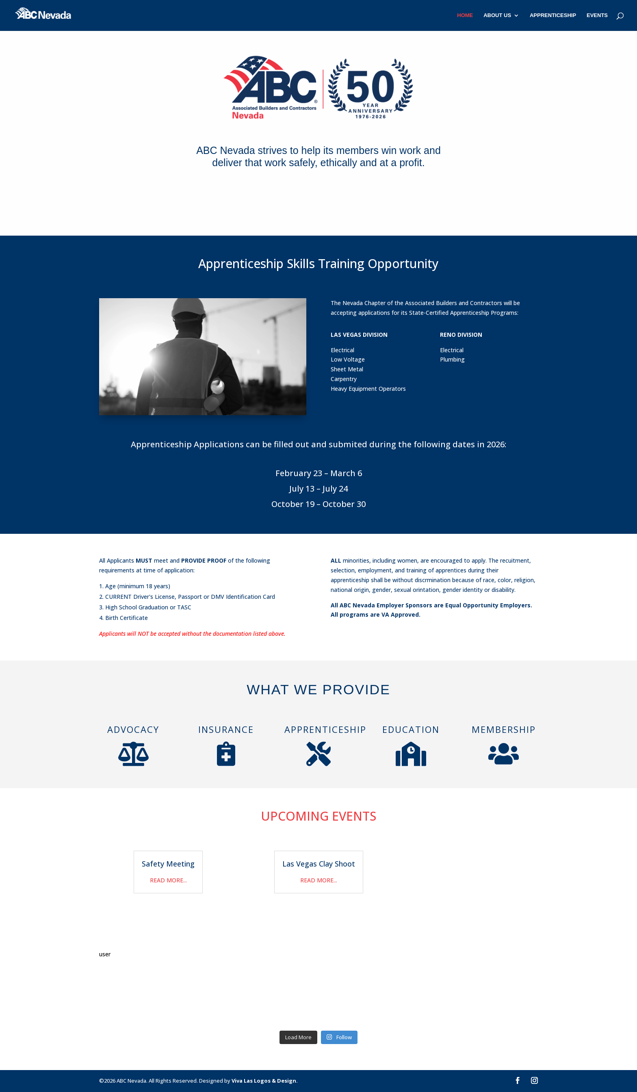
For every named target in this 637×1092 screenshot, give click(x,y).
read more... (168, 880)
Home (465, 15)
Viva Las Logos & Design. (265, 1080)
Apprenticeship (553, 15)
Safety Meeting (168, 864)
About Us (497, 15)
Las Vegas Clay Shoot (318, 864)
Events (597, 15)
